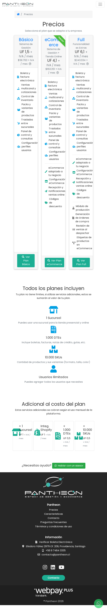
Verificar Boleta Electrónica (55, 549)
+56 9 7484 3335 (56, 557)
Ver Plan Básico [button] (26, 268)
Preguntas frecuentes (53, 529)
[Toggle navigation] (100, 4)
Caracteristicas (53, 521)
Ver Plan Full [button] (81, 269)
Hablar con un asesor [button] (68, 472)
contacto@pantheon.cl (56, 561)
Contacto (53, 525)
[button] (53, 585)
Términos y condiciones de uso (53, 533)
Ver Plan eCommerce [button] (55, 269)
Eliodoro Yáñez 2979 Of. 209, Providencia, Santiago (55, 553)
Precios (53, 516)
